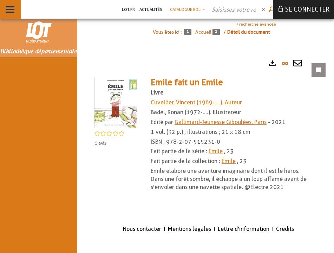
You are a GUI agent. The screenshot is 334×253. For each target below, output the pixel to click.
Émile (216, 151)
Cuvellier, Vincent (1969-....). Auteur (196, 102)
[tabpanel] (206, 137)
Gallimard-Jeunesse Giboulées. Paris (221, 122)
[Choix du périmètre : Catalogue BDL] (187, 9)
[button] (115, 102)
